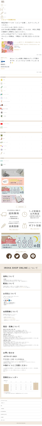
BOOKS (3, 166)
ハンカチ (3, 151)
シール (2, 92)
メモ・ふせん (3, 99)
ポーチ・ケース (4, 143)
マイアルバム (3, 129)
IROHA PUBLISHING (22, 424)
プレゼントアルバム (4, 125)
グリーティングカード (5, 103)
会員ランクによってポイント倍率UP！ (9, 319)
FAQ (1, 407)
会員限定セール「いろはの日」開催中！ (10, 320)
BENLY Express (23, 288)
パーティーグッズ (4, 162)
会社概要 (2, 418)
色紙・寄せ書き (4, 110)
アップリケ (3, 147)
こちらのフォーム (17, 362)
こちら (6, 372)
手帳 (2, 81)
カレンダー (3, 114)
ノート (2, 85)
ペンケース (3, 88)
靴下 (2, 140)
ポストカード (3, 106)
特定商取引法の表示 (4, 415)
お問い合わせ (3, 421)
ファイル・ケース (4, 95)
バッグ (2, 136)
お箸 (2, 154)
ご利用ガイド (3, 404)
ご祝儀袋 (3, 117)
